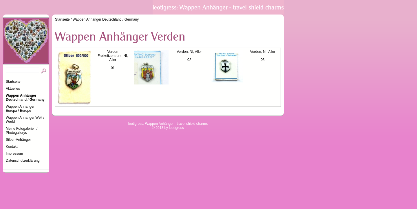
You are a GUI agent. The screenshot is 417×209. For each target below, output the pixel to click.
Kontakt (12, 147)
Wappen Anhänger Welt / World (25, 120)
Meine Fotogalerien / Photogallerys (21, 131)
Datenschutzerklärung (23, 160)
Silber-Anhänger (18, 140)
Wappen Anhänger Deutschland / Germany (25, 97)
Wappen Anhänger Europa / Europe (20, 109)
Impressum (14, 154)
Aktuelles (13, 89)
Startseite (13, 82)
